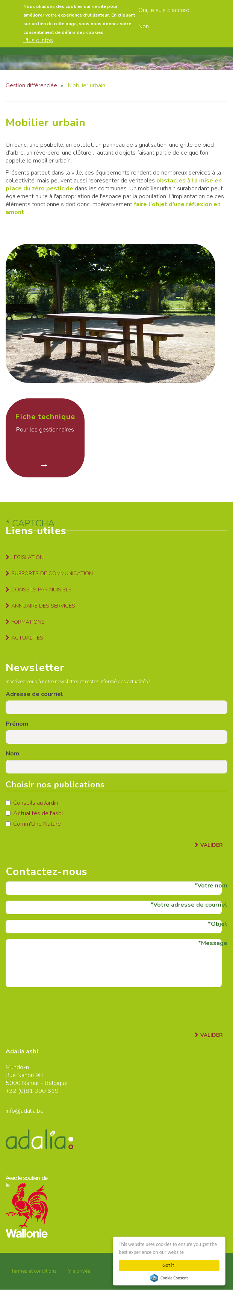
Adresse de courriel (34, 694)
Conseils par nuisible (41, 589)
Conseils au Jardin (32, 803)
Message (214, 943)
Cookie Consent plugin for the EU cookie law (169, 1278)
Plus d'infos (38, 40)
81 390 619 (42, 1091)
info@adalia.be (25, 1111)
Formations (28, 622)
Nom (12, 753)
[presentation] (63, 1007)
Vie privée (79, 1271)
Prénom (17, 724)
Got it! (169, 1265)
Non (143, 26)
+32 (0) (16, 1091)
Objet (219, 924)
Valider (211, 845)
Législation (27, 557)
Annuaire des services (43, 605)
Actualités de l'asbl (34, 813)
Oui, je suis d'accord (163, 10)
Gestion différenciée (31, 85)
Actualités (27, 637)
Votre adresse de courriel (190, 905)
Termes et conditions (34, 1271)
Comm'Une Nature (33, 824)
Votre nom (212, 885)
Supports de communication (52, 573)
